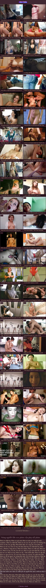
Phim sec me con (23, 542)
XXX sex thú (4, 544)
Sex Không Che (40, 542)
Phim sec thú (20, 552)
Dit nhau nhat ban (23, 546)
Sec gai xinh (32, 542)
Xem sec (35, 568)
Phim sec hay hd (4, 568)
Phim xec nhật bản (11, 542)
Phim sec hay (6, 550)
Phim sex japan (15, 566)
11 (27, 531)
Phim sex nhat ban (27, 568)
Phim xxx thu (36, 578)
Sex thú (13, 550)
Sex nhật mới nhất (38, 554)
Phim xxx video (16, 576)
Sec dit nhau (36, 575)
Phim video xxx (33, 562)
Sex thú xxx (19, 550)
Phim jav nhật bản (15, 568)
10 (26, 531)
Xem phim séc (38, 544)
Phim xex (6, 558)
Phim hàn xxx (24, 581)
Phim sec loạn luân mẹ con (30, 564)
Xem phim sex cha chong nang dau (13, 569)
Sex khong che (8, 562)
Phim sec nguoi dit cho (6, 554)
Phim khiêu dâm (20, 544)
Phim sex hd (30, 558)
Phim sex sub (18, 564)
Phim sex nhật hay (5, 540)
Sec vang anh (29, 544)
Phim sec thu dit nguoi (6, 556)
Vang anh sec (13, 548)
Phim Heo (26, 569)
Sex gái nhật (20, 560)
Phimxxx (37, 556)
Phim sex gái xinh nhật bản (32, 550)
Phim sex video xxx (34, 581)
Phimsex (6, 548)
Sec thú (33, 566)
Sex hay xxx (15, 580)
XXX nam (29, 578)
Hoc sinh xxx (7, 576)
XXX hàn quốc (17, 562)
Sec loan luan (18, 554)
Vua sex (12, 558)
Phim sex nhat (27, 540)
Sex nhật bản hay (34, 546)
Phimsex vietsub (40, 580)
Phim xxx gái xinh (16, 540)
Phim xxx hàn (4, 578)
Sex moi (37, 560)
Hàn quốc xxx (7, 580)
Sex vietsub (23, 1)
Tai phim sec (29, 575)
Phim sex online (29, 560)
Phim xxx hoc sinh (20, 558)
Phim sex (8, 566)
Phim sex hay (11, 552)
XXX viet (32, 569)
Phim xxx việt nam (33, 548)
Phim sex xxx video (5, 581)
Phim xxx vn (40, 566)
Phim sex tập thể (40, 552)
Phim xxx (25, 562)
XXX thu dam (30, 556)
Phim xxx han (21, 578)
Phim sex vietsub (27, 554)
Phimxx (13, 560)
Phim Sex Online (22, 548)
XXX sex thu (16, 581)
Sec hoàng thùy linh (19, 556)
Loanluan (3, 542)
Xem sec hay (14, 546)
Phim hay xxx (13, 578)
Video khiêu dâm (29, 552)
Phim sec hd (10, 564)
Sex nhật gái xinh (36, 540)
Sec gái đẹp (11, 544)
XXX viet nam (25, 566)
